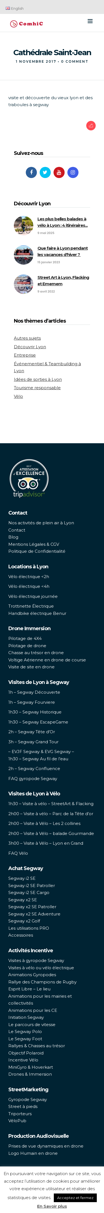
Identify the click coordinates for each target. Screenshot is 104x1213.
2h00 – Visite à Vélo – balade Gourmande (51, 833)
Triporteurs (20, 1113)
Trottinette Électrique (31, 606)
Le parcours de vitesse (31, 1024)
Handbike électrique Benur (37, 613)
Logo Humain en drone (33, 1153)
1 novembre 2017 (36, 61)
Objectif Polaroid (26, 1053)
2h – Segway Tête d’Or (31, 731)
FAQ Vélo (18, 853)
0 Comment (74, 61)
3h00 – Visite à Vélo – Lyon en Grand (45, 843)
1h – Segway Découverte (34, 692)
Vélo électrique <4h (28, 586)
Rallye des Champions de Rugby (42, 982)
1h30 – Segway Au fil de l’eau (38, 758)
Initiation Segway (26, 1017)
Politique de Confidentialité (36, 551)
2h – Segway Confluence (34, 768)
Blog (13, 537)
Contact (16, 530)
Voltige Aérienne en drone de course (47, 659)
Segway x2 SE (22, 899)
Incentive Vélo (23, 1060)
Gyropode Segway (27, 1099)
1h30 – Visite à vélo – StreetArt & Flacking (50, 803)
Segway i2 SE (21, 878)
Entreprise (25, 355)
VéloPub (17, 1120)
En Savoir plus (52, 1206)
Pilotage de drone (27, 645)
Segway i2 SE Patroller (31, 885)
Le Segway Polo (25, 1031)
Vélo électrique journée (33, 596)
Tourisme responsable (37, 387)
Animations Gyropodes (32, 974)
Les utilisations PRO (28, 928)
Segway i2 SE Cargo (28, 892)
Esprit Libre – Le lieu (29, 989)
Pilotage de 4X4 (25, 638)
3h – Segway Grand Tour (33, 741)
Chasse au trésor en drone (36, 652)
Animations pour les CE (32, 1010)
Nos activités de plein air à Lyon (41, 522)
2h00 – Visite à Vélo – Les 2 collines (44, 823)
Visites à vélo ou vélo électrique (41, 967)
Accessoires (20, 935)
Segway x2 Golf (24, 921)
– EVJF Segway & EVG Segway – (41, 751)
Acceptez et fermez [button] (75, 1197)
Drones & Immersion (30, 1074)
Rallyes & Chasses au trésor (36, 1045)
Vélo (18, 396)
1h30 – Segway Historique (35, 712)
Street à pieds (22, 1106)
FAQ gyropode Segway (32, 778)
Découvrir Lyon (30, 346)
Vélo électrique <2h (28, 576)
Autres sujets (27, 338)
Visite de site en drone (31, 666)
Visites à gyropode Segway (36, 960)
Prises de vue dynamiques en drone (45, 1146)
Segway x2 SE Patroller (32, 906)
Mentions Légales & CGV (33, 544)
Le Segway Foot (25, 1038)
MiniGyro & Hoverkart (30, 1067)
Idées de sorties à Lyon (38, 379)
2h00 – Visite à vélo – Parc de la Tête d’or (50, 813)
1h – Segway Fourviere (31, 702)
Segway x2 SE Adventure (34, 914)
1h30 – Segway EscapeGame (38, 722)
